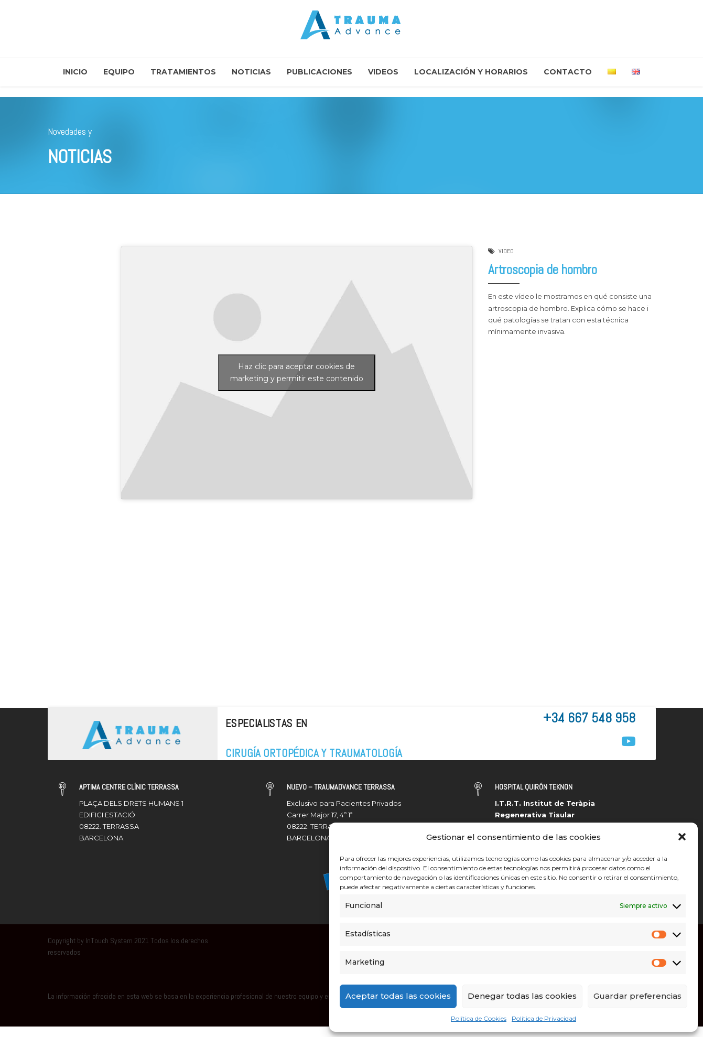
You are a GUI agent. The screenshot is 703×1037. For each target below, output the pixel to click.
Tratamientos (183, 72)
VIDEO (506, 251)
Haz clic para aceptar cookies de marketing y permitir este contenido (296, 373)
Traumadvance (85, 319)
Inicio (75, 72)
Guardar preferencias (637, 996)
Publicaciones (319, 72)
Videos (383, 72)
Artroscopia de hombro (542, 270)
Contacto (568, 72)
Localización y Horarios (471, 72)
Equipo (119, 72)
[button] (682, 836)
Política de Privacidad (544, 1018)
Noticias (251, 72)
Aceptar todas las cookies (398, 996)
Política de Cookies (478, 1018)
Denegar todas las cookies (522, 996)
